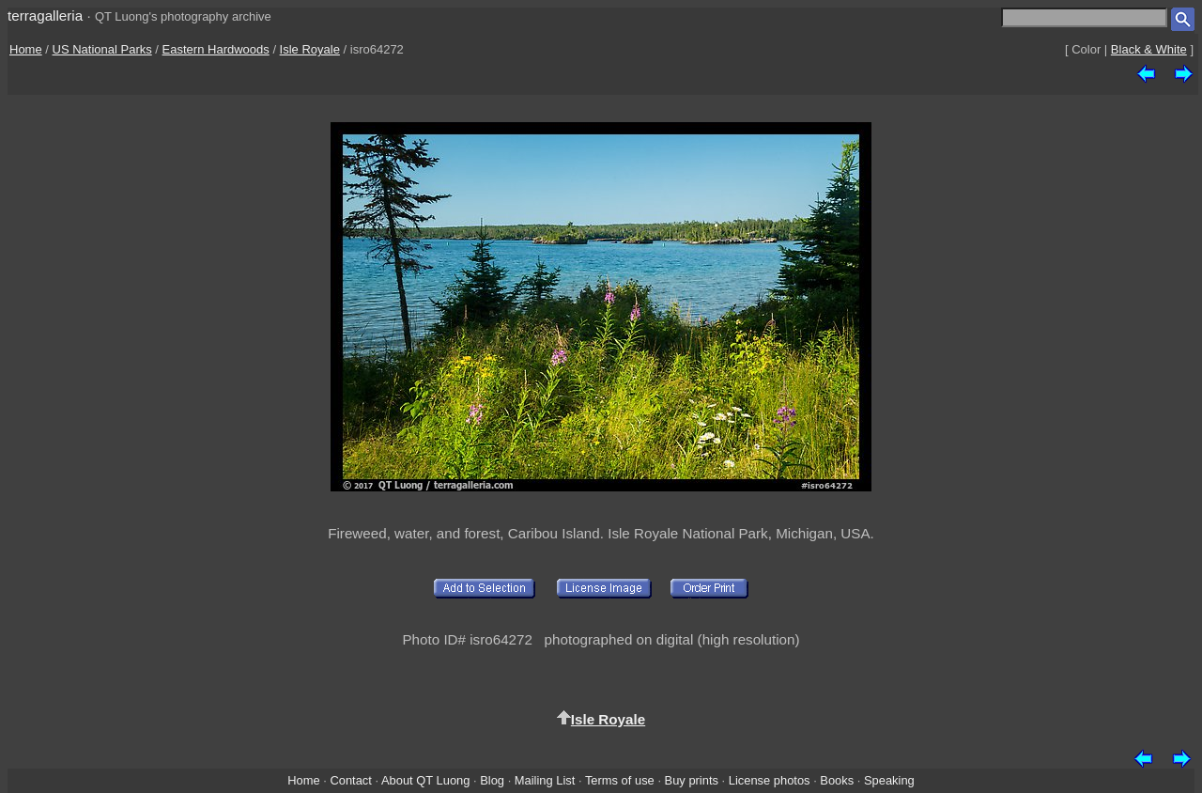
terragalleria (45, 15)
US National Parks (102, 49)
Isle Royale (310, 49)
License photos (769, 780)
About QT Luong (425, 780)
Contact (350, 780)
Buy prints (691, 780)
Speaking (889, 780)
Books (837, 780)
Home (25, 49)
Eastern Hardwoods (216, 49)
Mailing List (545, 780)
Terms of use (620, 780)
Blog (492, 780)
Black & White (1149, 49)
